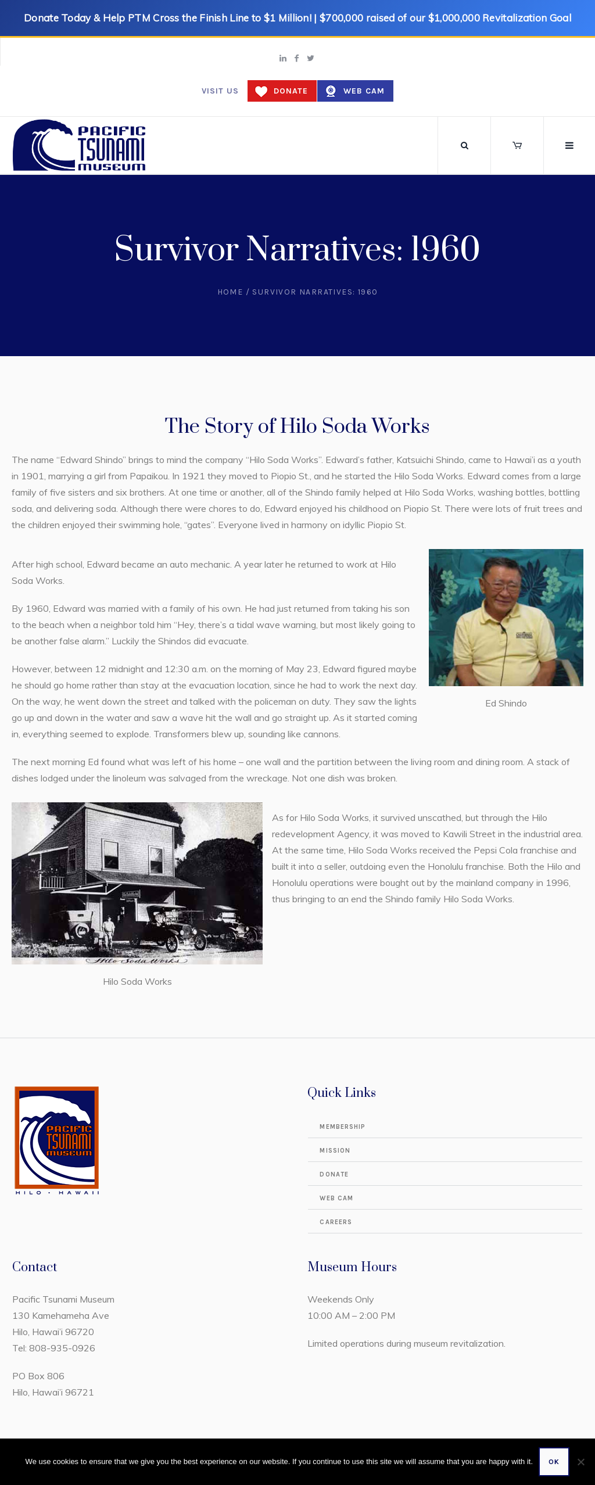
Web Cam (364, 91)
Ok (554, 1462)
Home (230, 292)
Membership (342, 1127)
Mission (335, 1150)
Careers (336, 1222)
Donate (291, 91)
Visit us (220, 91)
